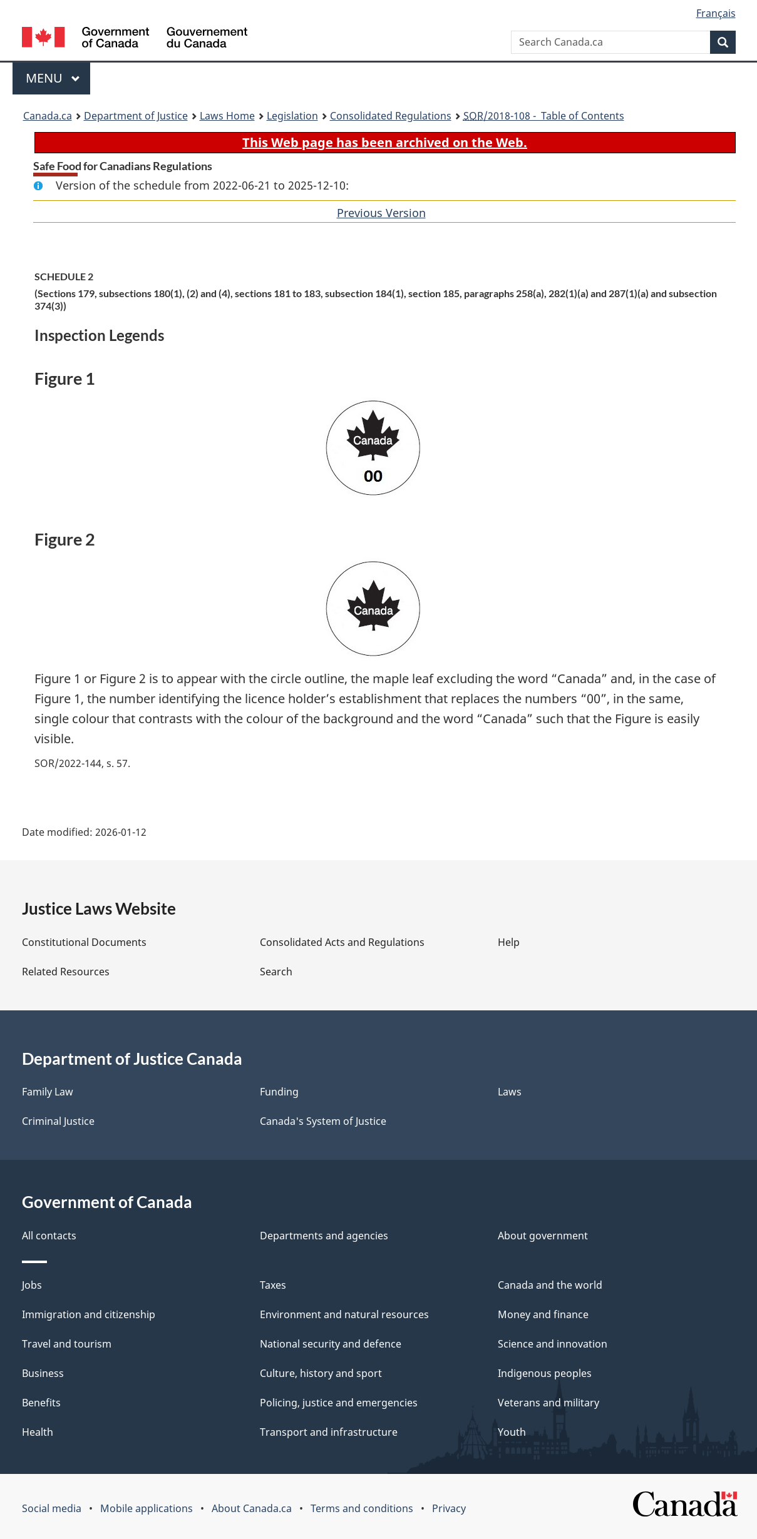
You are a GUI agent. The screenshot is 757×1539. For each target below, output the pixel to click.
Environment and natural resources (344, 1314)
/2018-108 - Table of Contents (543, 116)
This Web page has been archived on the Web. (384, 142)
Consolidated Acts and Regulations (342, 942)
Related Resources (66, 971)
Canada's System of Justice (323, 1121)
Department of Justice (136, 116)
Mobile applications (146, 1508)
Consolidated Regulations (390, 116)
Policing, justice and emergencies (339, 1402)
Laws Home (227, 116)
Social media (51, 1508)
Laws (510, 1092)
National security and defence (330, 1344)
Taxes (273, 1285)
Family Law (47, 1092)
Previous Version (381, 212)
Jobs (32, 1285)
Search (276, 971)
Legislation (292, 116)
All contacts (49, 1235)
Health (37, 1432)
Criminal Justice (58, 1121)
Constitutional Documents (84, 942)
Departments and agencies (324, 1235)
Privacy (449, 1508)
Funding (279, 1092)
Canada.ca (47, 116)
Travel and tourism (66, 1344)
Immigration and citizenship (88, 1314)
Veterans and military (548, 1402)
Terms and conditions (362, 1508)
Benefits (41, 1402)
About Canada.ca (252, 1508)
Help (509, 942)
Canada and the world (550, 1285)
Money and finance (543, 1314)
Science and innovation (552, 1344)
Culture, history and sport (321, 1373)
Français (716, 13)
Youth (512, 1432)
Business (43, 1373)
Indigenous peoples (545, 1373)
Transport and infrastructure (329, 1432)
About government (543, 1235)
